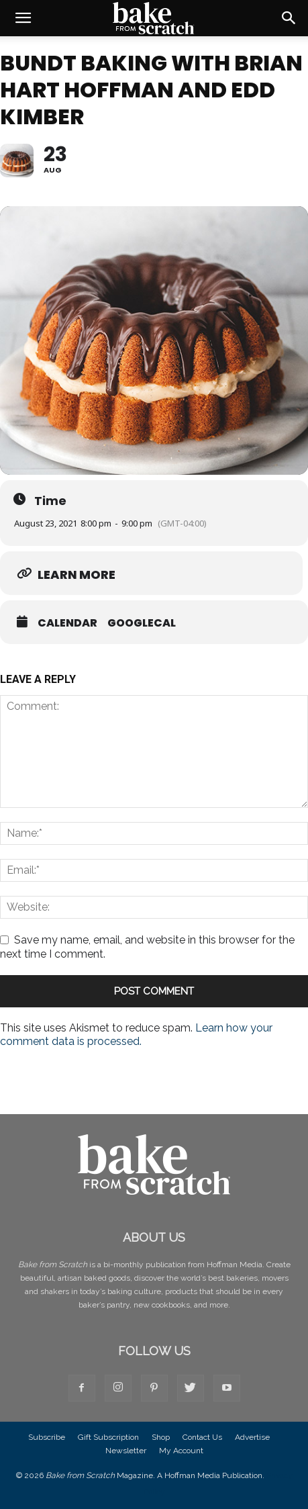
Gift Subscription (108, 1437)
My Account (181, 1450)
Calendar (67, 623)
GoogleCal (141, 623)
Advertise (252, 1437)
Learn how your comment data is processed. (136, 1034)
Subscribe (46, 1437)
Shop (161, 1437)
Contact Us (202, 1437)
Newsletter (125, 1450)
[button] (22, 18)
